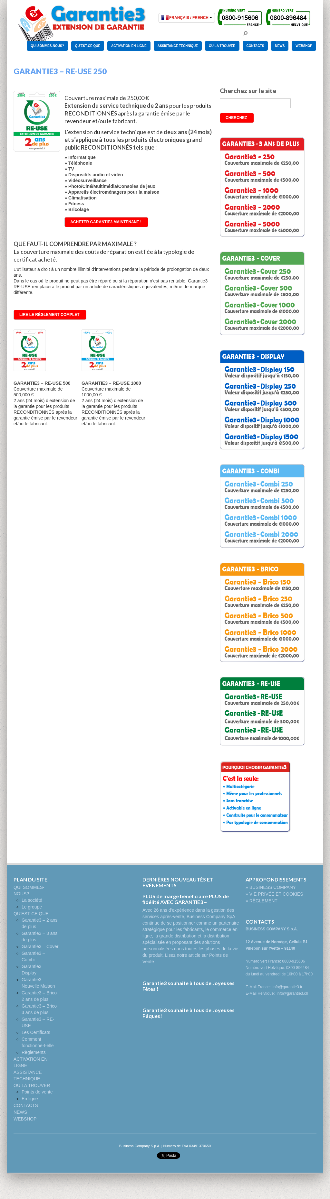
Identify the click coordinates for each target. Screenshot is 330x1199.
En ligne (30, 1098)
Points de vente (37, 1091)
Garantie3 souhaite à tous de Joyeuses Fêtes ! (188, 986)
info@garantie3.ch (292, 993)
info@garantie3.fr (287, 987)
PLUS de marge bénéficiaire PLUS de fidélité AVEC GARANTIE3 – (185, 899)
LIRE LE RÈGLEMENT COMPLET (49, 314)
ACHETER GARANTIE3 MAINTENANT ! (105, 222)
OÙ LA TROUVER (222, 46)
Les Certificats (36, 1032)
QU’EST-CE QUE (87, 46)
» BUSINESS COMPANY (271, 887)
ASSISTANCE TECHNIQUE (178, 46)
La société (32, 900)
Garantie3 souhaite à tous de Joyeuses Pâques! (188, 1013)
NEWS (280, 46)
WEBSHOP (304, 46)
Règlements (34, 1052)
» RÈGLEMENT (261, 900)
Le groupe (32, 906)
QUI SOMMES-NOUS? (47, 46)
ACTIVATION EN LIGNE (129, 46)
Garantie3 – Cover (40, 946)
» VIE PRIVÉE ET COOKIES (274, 894)
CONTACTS (255, 46)
